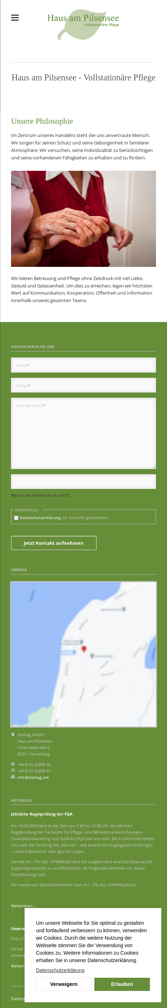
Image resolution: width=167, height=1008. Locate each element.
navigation (15, 18)
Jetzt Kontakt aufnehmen (54, 543)
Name (23, 365)
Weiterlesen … (24, 905)
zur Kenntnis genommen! (64, 517)
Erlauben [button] (122, 984)
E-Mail (23, 385)
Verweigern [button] (64, 984)
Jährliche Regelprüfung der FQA (42, 814)
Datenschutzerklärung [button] (60, 970)
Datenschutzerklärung (40, 517)
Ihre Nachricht (31, 405)
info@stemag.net (33, 777)
